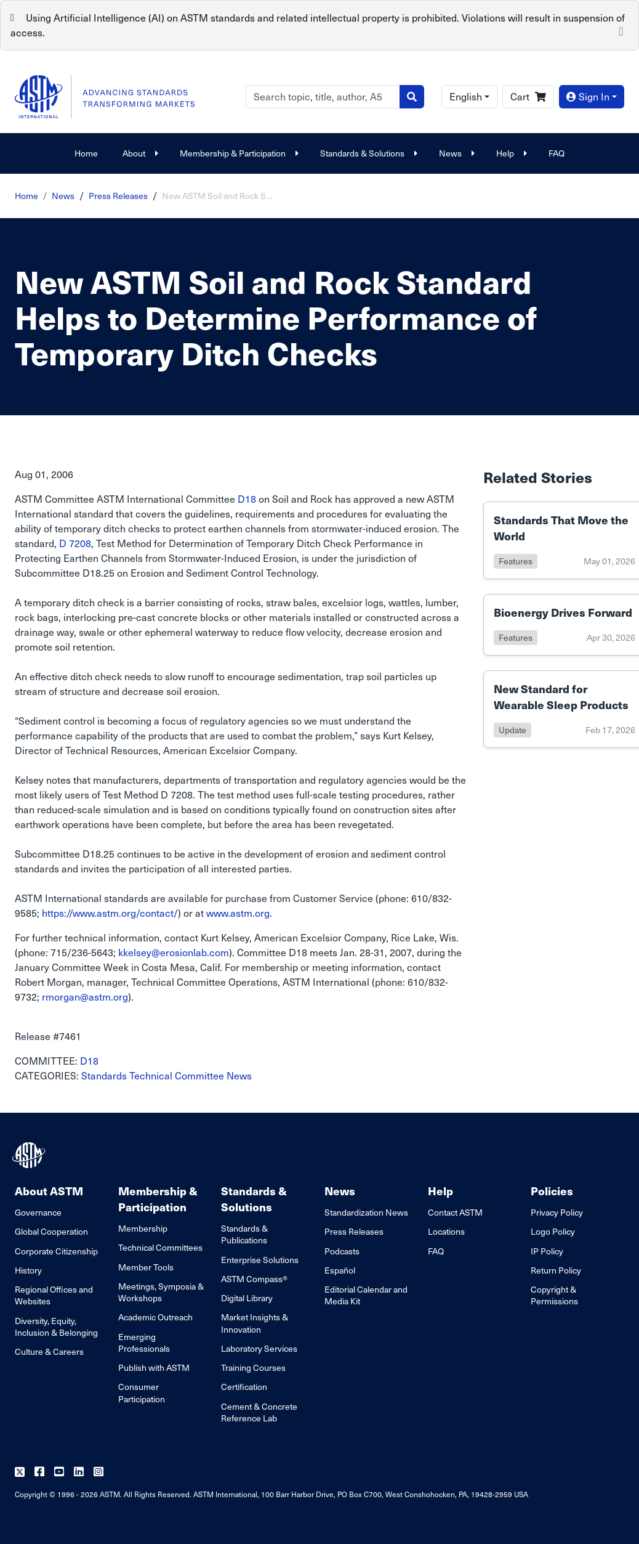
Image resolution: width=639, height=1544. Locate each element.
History (28, 1270)
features (515, 561)
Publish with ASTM (154, 1367)
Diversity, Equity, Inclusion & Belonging (56, 1326)
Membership (142, 1228)
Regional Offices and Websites (54, 1295)
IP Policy (547, 1251)
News (455, 153)
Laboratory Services (259, 1348)
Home (86, 153)
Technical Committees (160, 1247)
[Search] (323, 96)
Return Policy (556, 1270)
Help (510, 153)
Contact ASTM (455, 1212)
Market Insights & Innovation (254, 1323)
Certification (244, 1386)
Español (339, 1270)
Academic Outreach (155, 1317)
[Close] (621, 30)
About (139, 153)
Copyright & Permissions (554, 1295)
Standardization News (366, 1212)
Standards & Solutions (367, 153)
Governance (38, 1212)
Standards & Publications (244, 1234)
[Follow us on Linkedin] (79, 1472)
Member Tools (146, 1267)
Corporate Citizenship (56, 1251)
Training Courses (253, 1367)
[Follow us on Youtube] (59, 1472)
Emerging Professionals (144, 1342)
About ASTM (49, 1190)
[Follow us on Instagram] (98, 1472)
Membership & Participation (237, 153)
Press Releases (118, 195)
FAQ (557, 153)
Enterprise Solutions (260, 1260)
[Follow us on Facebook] (39, 1472)
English (465, 96)
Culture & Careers (49, 1351)
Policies (552, 1190)
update (512, 730)
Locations (446, 1231)
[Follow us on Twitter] (20, 1472)
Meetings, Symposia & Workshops (161, 1292)
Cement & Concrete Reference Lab (259, 1412)
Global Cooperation (51, 1231)
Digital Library (247, 1298)
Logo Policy (553, 1231)
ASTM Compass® (254, 1279)
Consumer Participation (141, 1392)
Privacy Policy (557, 1212)
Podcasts (342, 1251)
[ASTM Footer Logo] (30, 1155)
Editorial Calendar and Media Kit (366, 1295)
